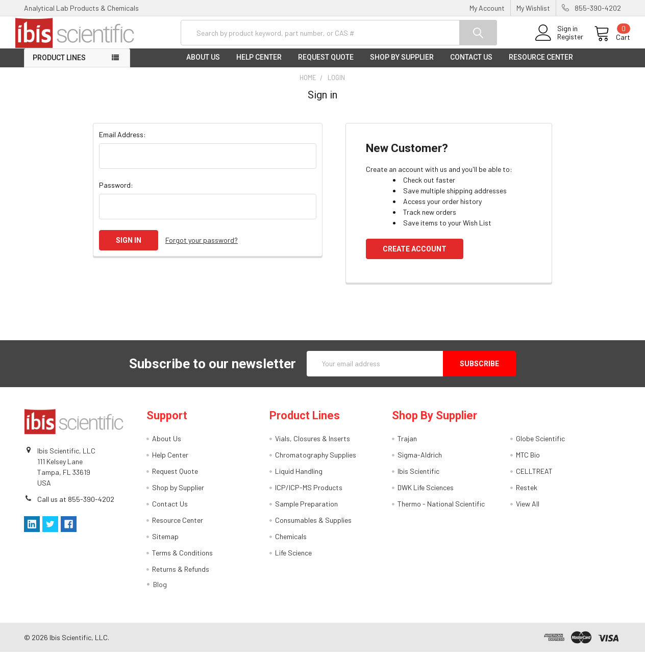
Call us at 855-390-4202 (75, 505)
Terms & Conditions (182, 559)
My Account (487, 8)
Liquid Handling (299, 478)
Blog (160, 591)
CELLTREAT (534, 478)
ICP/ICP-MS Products (308, 494)
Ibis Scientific (418, 478)
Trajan (407, 445)
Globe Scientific (540, 445)
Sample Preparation (306, 510)
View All (527, 510)
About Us (203, 64)
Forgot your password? (201, 247)
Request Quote (326, 64)
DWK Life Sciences (426, 494)
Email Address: (122, 141)
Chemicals (291, 543)
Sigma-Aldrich (420, 462)
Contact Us (471, 64)
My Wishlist (533, 8)
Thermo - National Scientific (441, 510)
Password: (116, 191)
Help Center (259, 64)
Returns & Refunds (180, 576)
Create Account (414, 255)
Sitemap (165, 543)
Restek (526, 494)
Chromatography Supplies (315, 462)
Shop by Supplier (402, 64)
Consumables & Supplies (313, 527)
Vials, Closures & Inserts (312, 445)
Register (561, 41)
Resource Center (541, 64)
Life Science (293, 559)
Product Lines (59, 65)
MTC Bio (528, 462)
